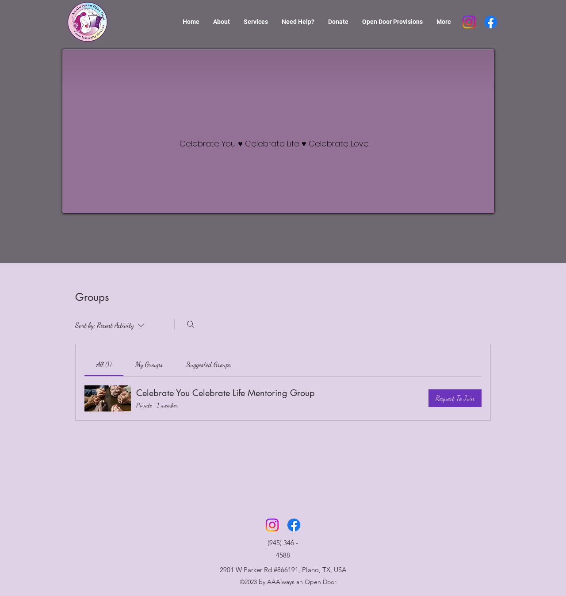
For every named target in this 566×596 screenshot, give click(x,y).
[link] (103, 364)
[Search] (190, 324)
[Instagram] (469, 22)
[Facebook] (490, 22)
